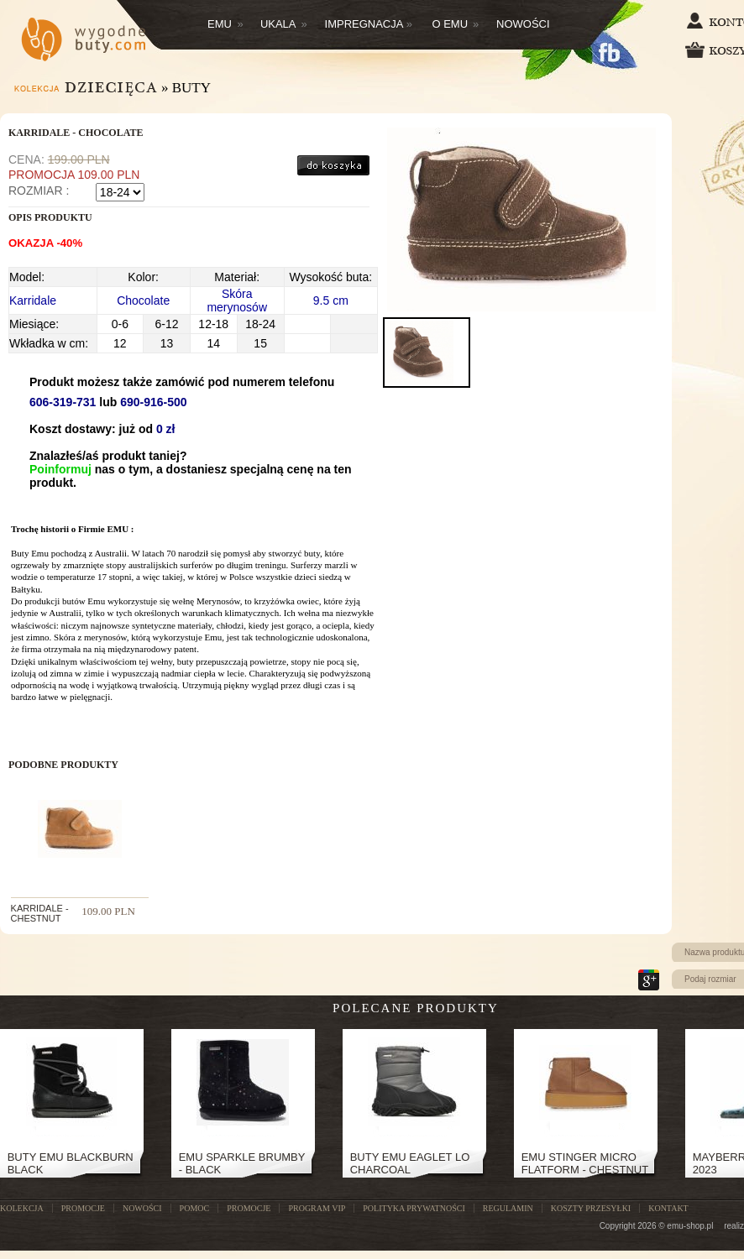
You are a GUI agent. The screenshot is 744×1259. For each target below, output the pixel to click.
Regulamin (508, 1208)
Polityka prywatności (413, 1208)
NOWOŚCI (142, 1208)
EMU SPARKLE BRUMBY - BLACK (242, 1163)
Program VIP (316, 1208)
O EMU (455, 24)
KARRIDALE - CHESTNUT (40, 913)
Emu (225, 24)
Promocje (248, 1208)
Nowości (523, 24)
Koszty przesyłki (591, 1208)
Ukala (283, 24)
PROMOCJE (83, 1208)
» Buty (186, 88)
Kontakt (668, 1208)
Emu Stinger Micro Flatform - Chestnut (584, 1163)
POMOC (195, 1208)
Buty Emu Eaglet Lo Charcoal (410, 1163)
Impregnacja (369, 24)
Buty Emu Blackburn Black (71, 1163)
